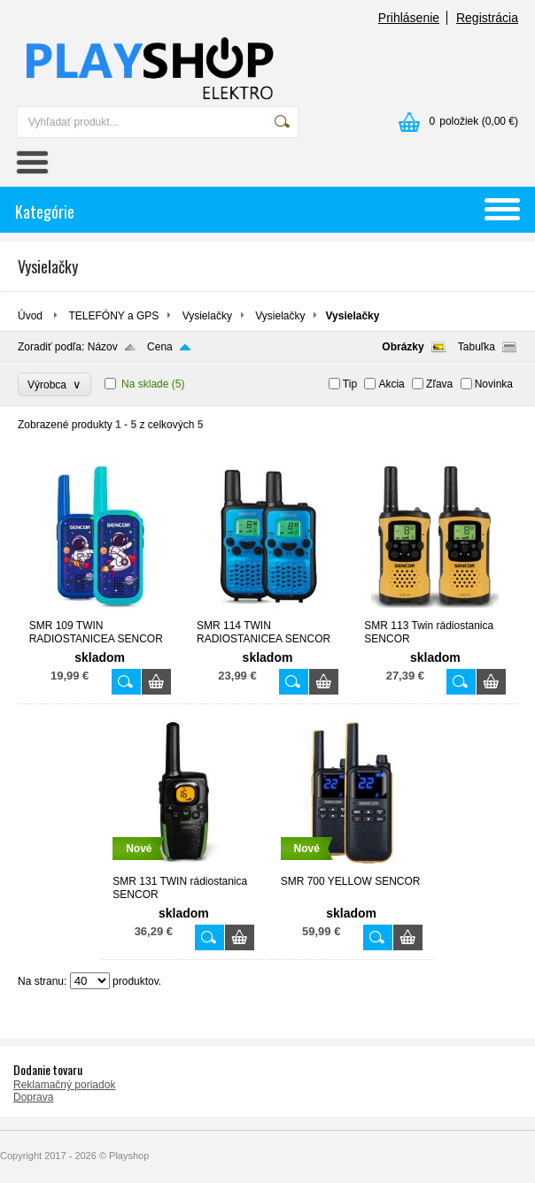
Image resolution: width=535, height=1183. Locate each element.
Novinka (494, 384)
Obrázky (402, 347)
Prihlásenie (408, 18)
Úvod (30, 316)
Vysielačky (207, 316)
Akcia (391, 384)
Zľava (439, 384)
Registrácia (487, 18)
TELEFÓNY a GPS (113, 316)
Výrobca (54, 384)
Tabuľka (476, 347)
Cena (160, 347)
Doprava (33, 1097)
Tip (350, 384)
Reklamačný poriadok (64, 1085)
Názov (103, 347)
